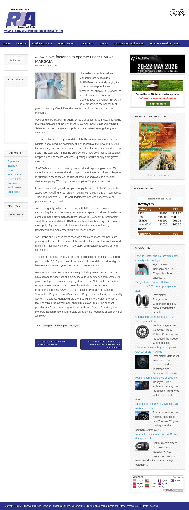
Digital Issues (66, 43)
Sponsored (14, 191)
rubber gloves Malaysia (67, 325)
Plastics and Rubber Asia (129, 43)
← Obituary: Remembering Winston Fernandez (52, 343)
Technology (14, 178)
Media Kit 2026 (42, 43)
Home (6, 43)
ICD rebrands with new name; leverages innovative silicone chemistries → (104, 344)
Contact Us (87, 43)
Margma (47, 325)
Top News (13, 161)
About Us (21, 43)
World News (14, 187)
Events (104, 43)
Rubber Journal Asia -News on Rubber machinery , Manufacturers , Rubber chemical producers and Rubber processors (79, 506)
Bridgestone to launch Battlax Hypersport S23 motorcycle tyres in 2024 (155, 286)
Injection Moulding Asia (164, 43)
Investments (14, 174)
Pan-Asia (13, 183)
